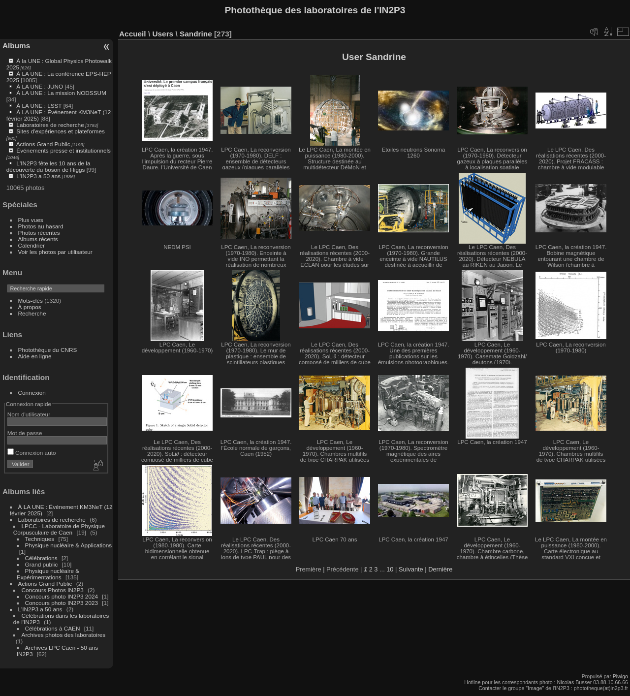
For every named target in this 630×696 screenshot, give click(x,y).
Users (162, 34)
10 (389, 569)
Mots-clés (30, 300)
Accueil (132, 34)
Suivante (411, 569)
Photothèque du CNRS (47, 350)
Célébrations (41, 558)
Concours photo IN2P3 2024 (61, 596)
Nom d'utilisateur (28, 414)
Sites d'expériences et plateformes (60, 131)
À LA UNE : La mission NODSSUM (61, 93)
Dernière (440, 569)
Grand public (41, 564)
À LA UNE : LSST (39, 105)
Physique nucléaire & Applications (68, 545)
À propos (29, 307)
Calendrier (31, 245)
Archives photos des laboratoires (64, 635)
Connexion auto (31, 452)
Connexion (32, 392)
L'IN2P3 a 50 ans (38, 176)
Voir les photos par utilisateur (55, 252)
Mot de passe (24, 433)
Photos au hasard (40, 226)
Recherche (32, 313)
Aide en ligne (35, 356)
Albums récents (38, 239)
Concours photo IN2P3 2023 (61, 603)
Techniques (40, 539)
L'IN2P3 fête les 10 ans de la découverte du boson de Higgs (48, 166)
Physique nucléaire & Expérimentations (48, 574)
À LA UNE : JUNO (40, 86)
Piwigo (620, 676)
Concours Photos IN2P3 (53, 590)
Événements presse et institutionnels (63, 150)
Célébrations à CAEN (52, 628)
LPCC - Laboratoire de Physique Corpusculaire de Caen (59, 529)
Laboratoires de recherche (50, 125)
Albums (16, 45)
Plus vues (30, 220)
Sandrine (196, 34)
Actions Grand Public (43, 144)
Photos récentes (39, 232)
